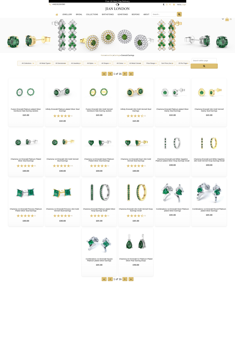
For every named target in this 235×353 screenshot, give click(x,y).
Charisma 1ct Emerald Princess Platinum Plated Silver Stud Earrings (26, 210)
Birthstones (108, 14)
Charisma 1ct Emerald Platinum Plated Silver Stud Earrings (26, 160)
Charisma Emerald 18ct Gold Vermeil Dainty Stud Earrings (209, 110)
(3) (145, 215)
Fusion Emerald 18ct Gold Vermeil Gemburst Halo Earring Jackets (99, 110)
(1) (108, 166)
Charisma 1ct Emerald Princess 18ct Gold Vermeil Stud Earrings (62, 210)
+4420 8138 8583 (58, 4)
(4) (145, 116)
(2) (71, 116)
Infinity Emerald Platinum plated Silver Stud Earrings (62, 110)
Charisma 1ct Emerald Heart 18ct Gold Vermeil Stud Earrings (136, 160)
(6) (35, 166)
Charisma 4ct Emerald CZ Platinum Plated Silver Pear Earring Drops (135, 260)
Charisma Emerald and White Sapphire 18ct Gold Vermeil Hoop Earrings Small (209, 160)
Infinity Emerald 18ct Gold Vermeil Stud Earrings (136, 110)
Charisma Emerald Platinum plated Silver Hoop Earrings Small (99, 210)
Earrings (117, 55)
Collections (92, 14)
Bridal (79, 14)
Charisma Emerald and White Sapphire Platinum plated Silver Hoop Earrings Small (172, 160)
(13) (71, 166)
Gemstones (123, 14)
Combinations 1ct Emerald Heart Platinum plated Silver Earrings (172, 210)
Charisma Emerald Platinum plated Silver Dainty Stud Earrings (172, 110)
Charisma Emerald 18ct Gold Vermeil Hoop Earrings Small (136, 210)
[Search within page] (204, 60)
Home (103, 55)
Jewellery (67, 14)
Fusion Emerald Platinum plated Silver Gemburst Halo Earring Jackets (26, 110)
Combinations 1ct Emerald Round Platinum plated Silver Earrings (209, 210)
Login (184, 4)
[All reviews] (62, 116)
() (228, 19)
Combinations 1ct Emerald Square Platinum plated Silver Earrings (99, 260)
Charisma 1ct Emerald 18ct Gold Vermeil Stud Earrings (62, 160)
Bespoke (136, 14)
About (146, 14)
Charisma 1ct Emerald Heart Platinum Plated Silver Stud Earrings (99, 160)
